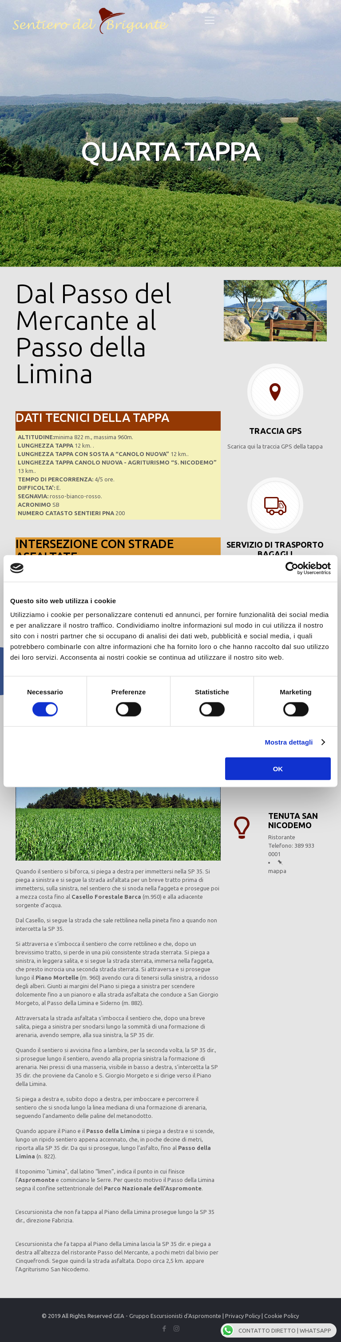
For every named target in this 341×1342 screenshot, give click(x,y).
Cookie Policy (281, 1316)
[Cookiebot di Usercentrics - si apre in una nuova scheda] (292, 568)
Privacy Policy (242, 1316)
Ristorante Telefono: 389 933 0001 (291, 845)
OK (278, 769)
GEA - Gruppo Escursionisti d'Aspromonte (167, 1316)
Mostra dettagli (289, 741)
